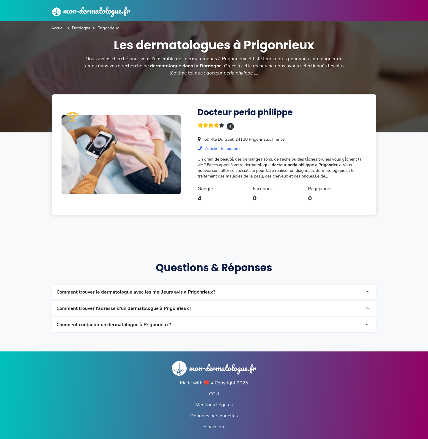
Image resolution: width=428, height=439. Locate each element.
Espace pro (214, 427)
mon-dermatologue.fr (91, 10)
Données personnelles (214, 416)
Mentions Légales (214, 405)
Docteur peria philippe (245, 112)
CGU (214, 394)
